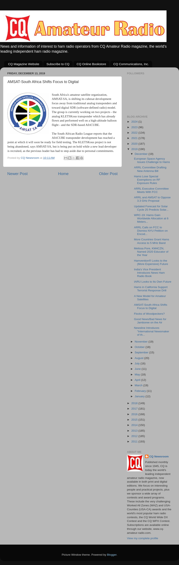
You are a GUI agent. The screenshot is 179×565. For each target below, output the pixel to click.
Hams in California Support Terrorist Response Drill (151, 289)
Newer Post (17, 173)
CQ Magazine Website (23, 64)
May (138, 374)
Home (63, 173)
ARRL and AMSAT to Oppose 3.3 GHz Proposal (152, 199)
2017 (134, 408)
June (138, 368)
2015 (134, 419)
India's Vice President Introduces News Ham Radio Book (149, 273)
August (139, 358)
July (137, 363)
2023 (134, 127)
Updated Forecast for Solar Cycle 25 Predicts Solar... (151, 208)
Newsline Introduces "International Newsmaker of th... (151, 331)
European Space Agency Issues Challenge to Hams (152, 160)
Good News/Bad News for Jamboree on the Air (150, 321)
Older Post (108, 173)
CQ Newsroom (159, 456)
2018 (134, 403)
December (141, 153)
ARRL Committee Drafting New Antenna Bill (150, 169)
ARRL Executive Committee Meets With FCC (151, 190)
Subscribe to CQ (57, 64)
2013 (134, 430)
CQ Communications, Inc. (131, 64)
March (139, 385)
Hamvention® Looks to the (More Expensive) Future (151, 262)
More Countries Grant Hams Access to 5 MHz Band (151, 241)
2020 (134, 143)
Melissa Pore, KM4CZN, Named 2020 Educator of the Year (151, 252)
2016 (134, 414)
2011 (134, 441)
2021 (134, 138)
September (142, 352)
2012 (134, 436)
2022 (134, 132)
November (141, 341)
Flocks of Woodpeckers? (149, 313)
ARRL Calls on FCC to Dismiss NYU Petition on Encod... (151, 231)
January (140, 396)
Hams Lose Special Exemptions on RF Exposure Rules (147, 180)
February (141, 390)
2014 (134, 425)
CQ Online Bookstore (91, 64)
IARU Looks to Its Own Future (152, 281)
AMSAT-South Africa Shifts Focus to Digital (150, 306)
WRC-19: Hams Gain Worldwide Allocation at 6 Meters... (151, 218)
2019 (134, 149)
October (140, 347)
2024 (134, 121)
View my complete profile (142, 538)
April (138, 379)
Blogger (112, 554)
